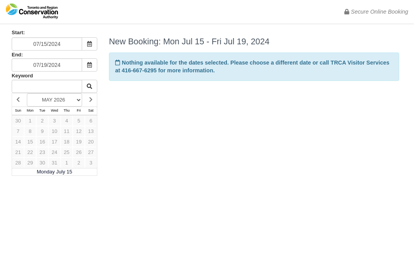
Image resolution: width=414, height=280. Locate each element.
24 (54, 152)
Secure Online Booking (376, 12)
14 (18, 142)
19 (78, 142)
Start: (18, 32)
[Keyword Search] (47, 86)
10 (54, 131)
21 (18, 152)
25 (66, 152)
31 (54, 163)
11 (66, 131)
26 (78, 152)
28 (18, 163)
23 (42, 152)
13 (90, 131)
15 (30, 142)
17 (54, 142)
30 (18, 121)
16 (42, 142)
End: (17, 55)
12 (78, 131)
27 (90, 152)
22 (30, 152)
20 (90, 142)
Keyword (22, 76)
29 (30, 163)
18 (66, 142)
